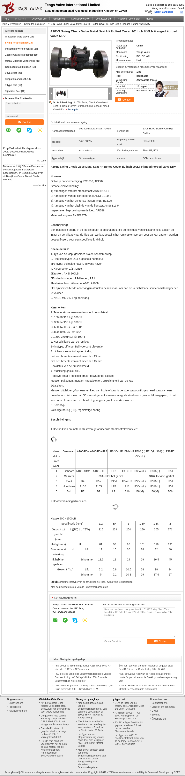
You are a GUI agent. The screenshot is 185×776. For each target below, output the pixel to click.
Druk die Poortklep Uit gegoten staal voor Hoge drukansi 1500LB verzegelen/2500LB (53, 733)
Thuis (4, 24)
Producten (20, 18)
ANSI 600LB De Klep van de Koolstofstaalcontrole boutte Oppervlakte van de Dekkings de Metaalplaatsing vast (148, 677)
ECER (177, 772)
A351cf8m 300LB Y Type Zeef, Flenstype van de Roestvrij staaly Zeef (127, 715)
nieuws (149, 18)
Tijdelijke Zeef (12, 91)
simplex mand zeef (15, 79)
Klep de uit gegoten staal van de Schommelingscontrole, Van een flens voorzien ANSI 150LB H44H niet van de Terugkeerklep (92, 710)
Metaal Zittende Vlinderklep (20, 61)
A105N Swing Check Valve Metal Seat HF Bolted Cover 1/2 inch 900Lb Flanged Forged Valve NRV (81, 106)
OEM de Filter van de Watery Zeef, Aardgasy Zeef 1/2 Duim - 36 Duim (129, 706)
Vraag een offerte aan (163, 8)
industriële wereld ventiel (19, 48)
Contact (24, 122)
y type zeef (11, 73)
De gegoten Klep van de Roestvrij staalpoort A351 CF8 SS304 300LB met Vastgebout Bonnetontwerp (55, 720)
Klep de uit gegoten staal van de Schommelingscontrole (79, 587)
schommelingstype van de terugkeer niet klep (81, 582)
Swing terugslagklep (34, 24)
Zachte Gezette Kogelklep (19, 54)
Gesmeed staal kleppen (18, 67)
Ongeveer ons (39, 18)
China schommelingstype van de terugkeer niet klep (47, 772)
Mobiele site (159, 718)
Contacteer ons (103, 18)
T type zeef (11, 85)
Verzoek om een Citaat (163, 707)
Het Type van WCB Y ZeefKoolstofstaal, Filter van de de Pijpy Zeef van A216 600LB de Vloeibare (129, 739)
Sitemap (156, 714)
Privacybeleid (11, 772)
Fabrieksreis (59, 18)
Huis (6, 18)
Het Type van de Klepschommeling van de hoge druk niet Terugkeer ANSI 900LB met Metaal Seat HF (91, 740)
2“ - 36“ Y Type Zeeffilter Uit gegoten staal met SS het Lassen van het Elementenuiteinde (129, 727)
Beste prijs (73, 109)
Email (181, 8)
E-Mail (155, 710)
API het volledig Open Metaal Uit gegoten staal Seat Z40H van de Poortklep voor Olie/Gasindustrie (55, 707)
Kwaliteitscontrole (80, 18)
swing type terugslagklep (119, 582)
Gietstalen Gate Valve (17, 36)
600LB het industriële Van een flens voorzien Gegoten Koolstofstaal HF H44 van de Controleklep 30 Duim (92, 726)
